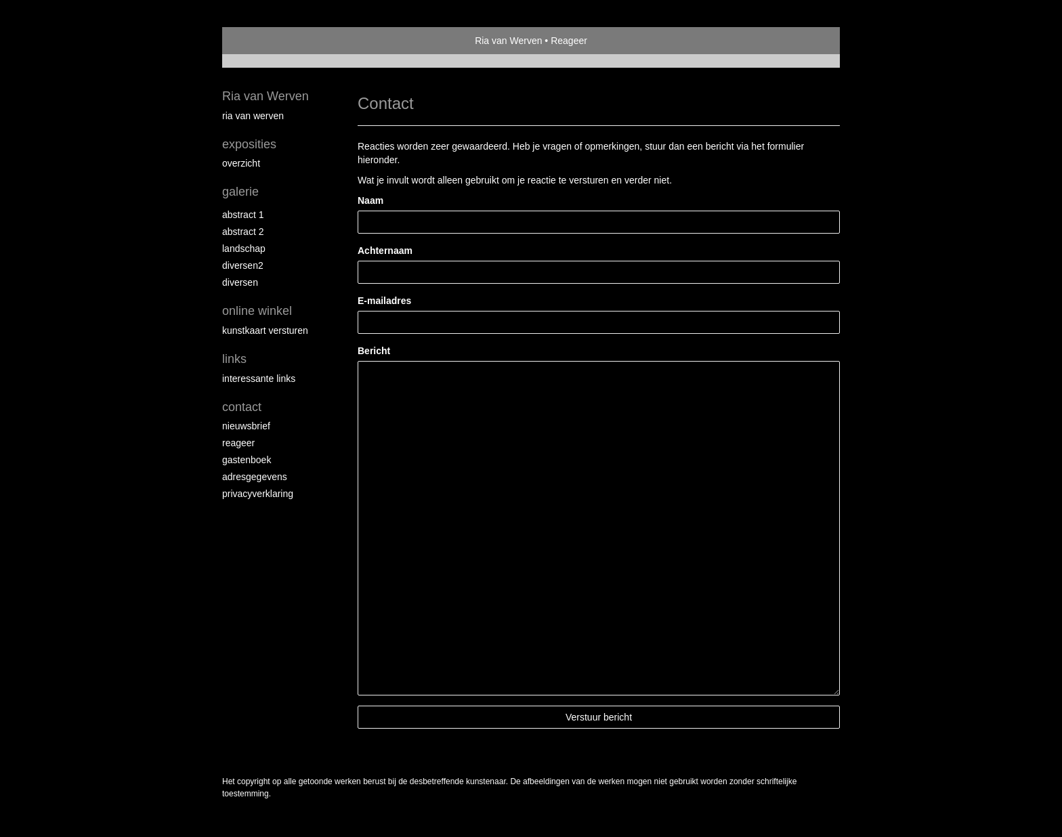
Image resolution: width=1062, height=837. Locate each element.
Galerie (240, 191)
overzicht (241, 163)
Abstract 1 (242, 214)
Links (234, 359)
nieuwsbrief (246, 426)
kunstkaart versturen (265, 330)
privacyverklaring (257, 493)
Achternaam (385, 250)
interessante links (258, 378)
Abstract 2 (242, 231)
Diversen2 (242, 265)
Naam (370, 200)
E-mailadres (384, 300)
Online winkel (257, 311)
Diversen (240, 282)
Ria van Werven (508, 40)
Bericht (374, 350)
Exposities (249, 144)
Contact (241, 407)
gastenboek (246, 459)
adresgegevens (254, 476)
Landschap (244, 248)
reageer (238, 442)
